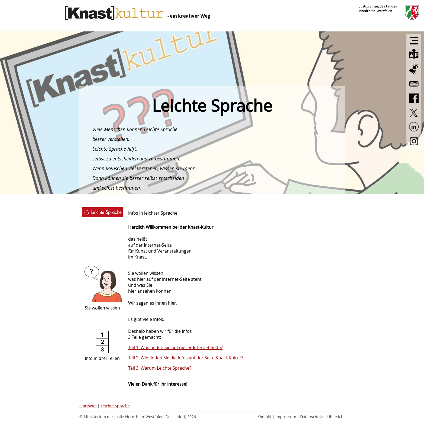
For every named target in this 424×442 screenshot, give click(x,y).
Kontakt (264, 416)
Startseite (88, 405)
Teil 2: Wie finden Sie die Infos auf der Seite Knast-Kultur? (185, 358)
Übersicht (336, 416)
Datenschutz (311, 416)
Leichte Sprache (115, 405)
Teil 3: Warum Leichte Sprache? (159, 368)
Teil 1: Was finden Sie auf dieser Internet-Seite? (175, 347)
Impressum (286, 416)
